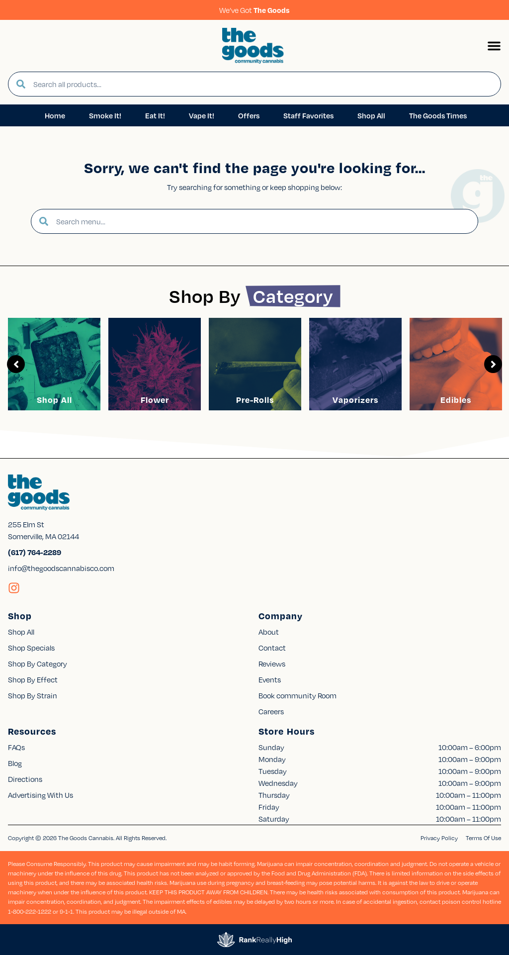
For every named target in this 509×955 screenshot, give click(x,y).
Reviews (271, 663)
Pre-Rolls (255, 399)
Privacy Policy (439, 838)
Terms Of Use (483, 838)
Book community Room (297, 695)
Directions (25, 778)
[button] (494, 46)
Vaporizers (355, 399)
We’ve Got (254, 9)
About (268, 631)
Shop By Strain (32, 695)
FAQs (16, 747)
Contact (272, 647)
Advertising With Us (40, 794)
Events (269, 679)
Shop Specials (31, 647)
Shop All (54, 399)
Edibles (455, 399)
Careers (271, 711)
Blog (15, 763)
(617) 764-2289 (34, 552)
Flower (155, 399)
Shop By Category (37, 663)
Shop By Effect (33, 679)
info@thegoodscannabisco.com (61, 568)
